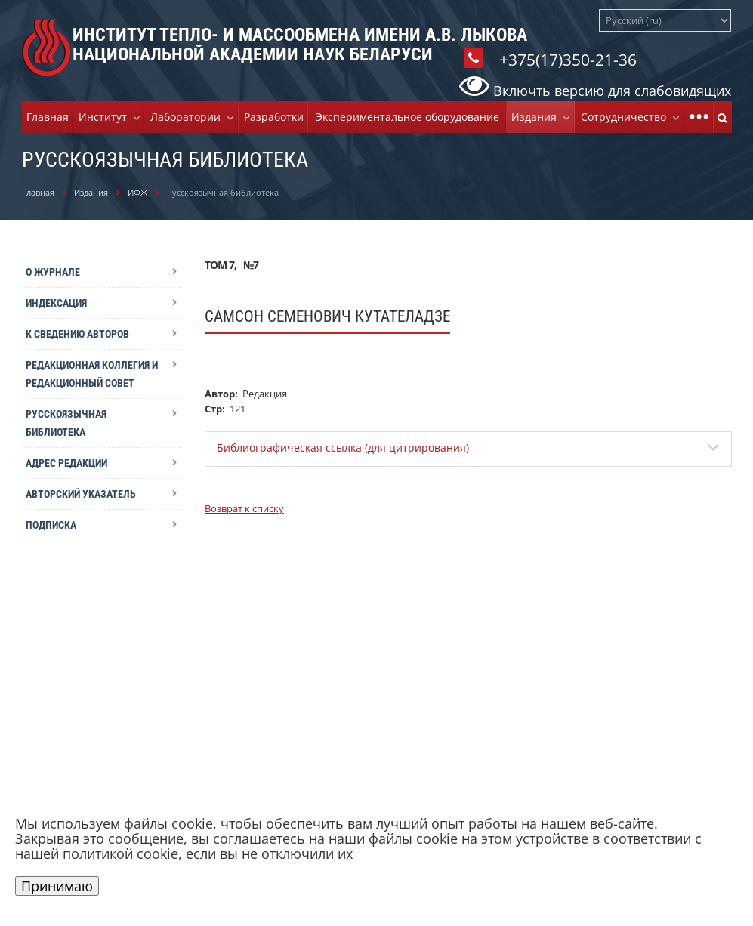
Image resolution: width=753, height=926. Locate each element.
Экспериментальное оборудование (407, 117)
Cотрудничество (626, 117)
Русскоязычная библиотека (66, 423)
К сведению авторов (77, 334)
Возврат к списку (244, 508)
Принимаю (57, 886)
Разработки (274, 117)
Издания (537, 117)
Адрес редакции (66, 463)
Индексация (56, 303)
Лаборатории (188, 117)
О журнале (53, 272)
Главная (47, 117)
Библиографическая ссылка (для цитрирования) (343, 447)
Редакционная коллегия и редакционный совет (92, 374)
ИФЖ (137, 192)
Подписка (51, 525)
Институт (106, 117)
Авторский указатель (81, 494)
